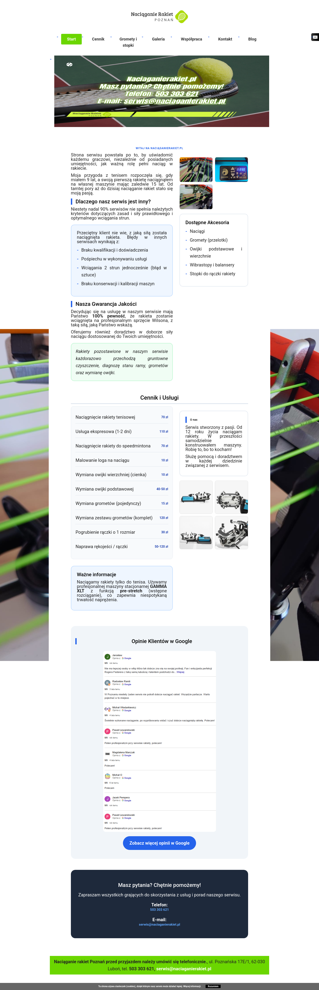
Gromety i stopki (128, 42)
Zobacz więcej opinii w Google (160, 843)
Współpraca (191, 39)
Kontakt (225, 39)
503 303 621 (159, 910)
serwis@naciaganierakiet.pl (159, 924)
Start (71, 39)
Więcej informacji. (192, 986)
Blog (252, 39)
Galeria (158, 39)
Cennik (98, 39)
